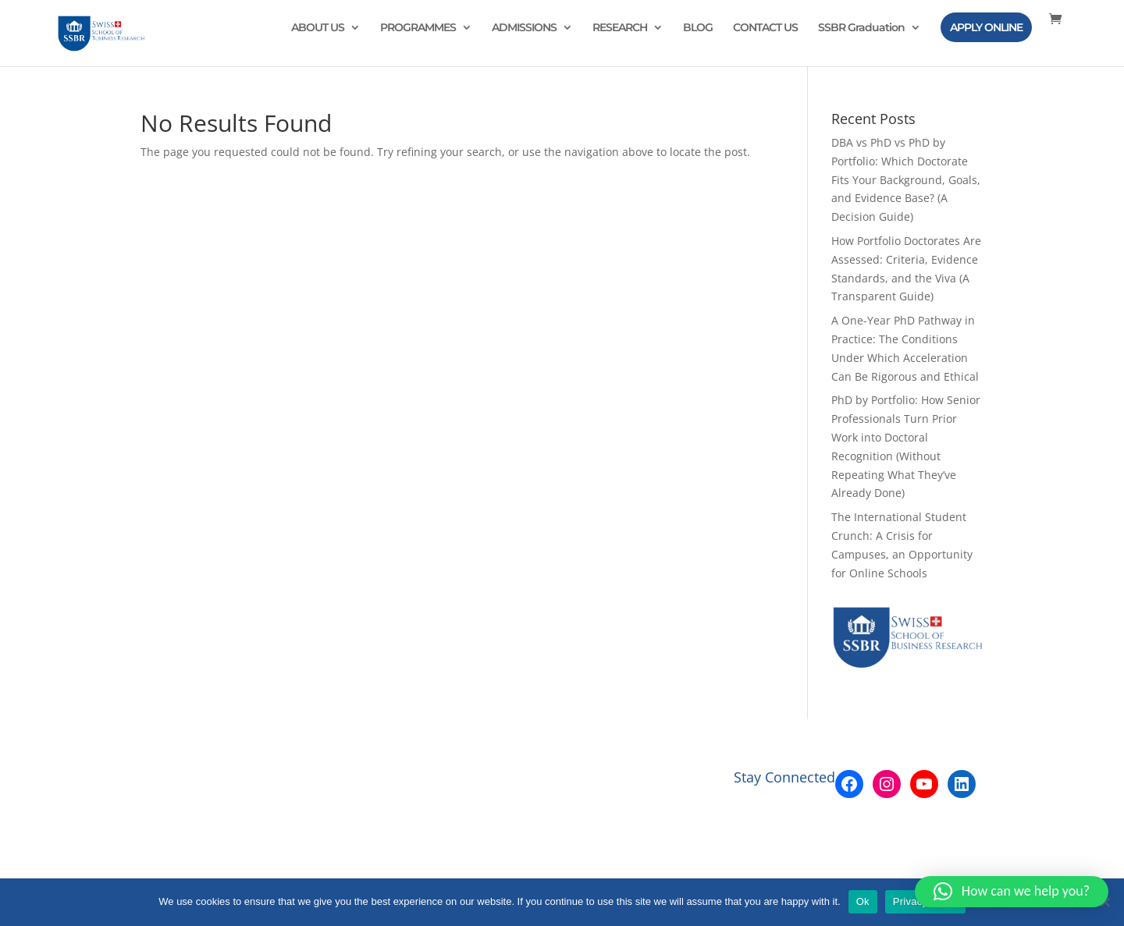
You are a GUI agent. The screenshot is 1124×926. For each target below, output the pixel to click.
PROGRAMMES (418, 28)
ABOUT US (317, 28)
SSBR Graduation (861, 28)
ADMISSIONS (524, 28)
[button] (1011, 891)
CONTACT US (765, 28)
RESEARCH (619, 28)
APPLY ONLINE (986, 27)
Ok (863, 901)
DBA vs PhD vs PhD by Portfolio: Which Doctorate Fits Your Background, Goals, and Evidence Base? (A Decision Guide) (905, 179)
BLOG (698, 28)
